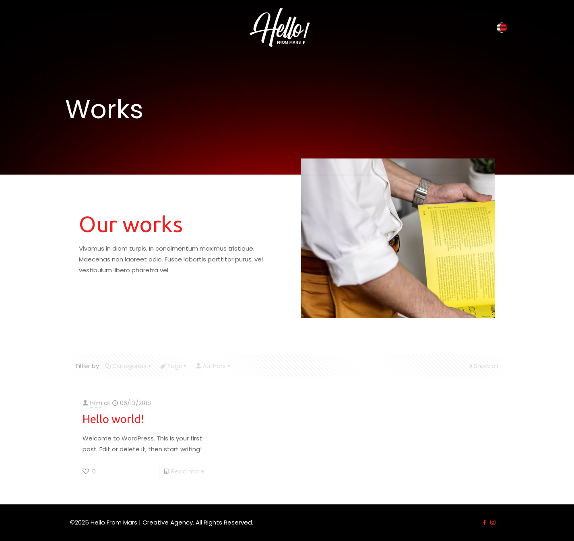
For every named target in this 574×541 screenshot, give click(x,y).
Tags (174, 366)
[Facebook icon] (484, 522)
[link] (280, 27)
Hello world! (113, 419)
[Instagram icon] (493, 522)
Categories (129, 366)
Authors (213, 366)
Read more (187, 471)
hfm (96, 403)
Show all (483, 366)
